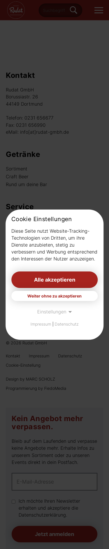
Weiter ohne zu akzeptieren (54, 295)
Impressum (41, 324)
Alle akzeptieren (54, 280)
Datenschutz (66, 324)
